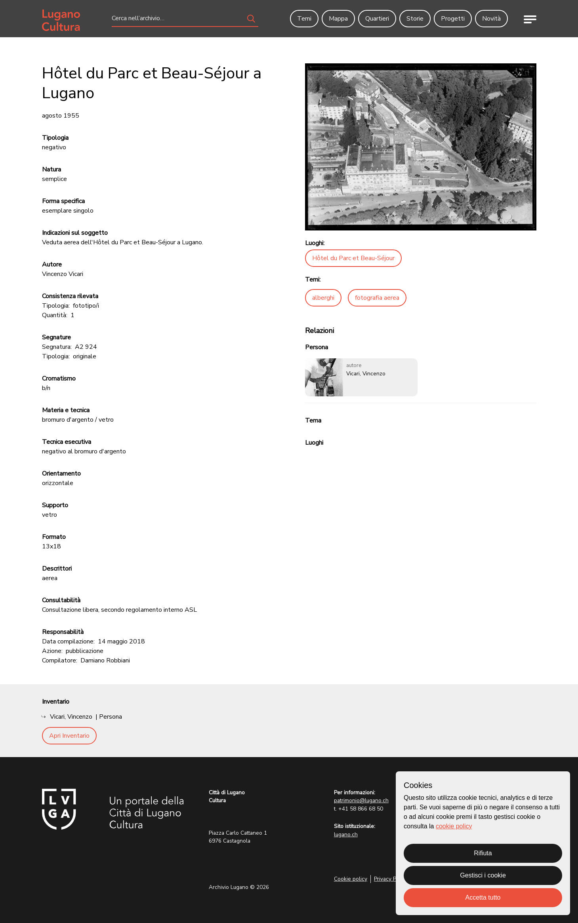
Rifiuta (483, 853)
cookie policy (454, 826)
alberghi (323, 297)
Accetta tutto (483, 897)
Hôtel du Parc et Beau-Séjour (353, 258)
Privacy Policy (391, 879)
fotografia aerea (377, 297)
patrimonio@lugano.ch (361, 800)
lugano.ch (346, 834)
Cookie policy (350, 879)
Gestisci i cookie (483, 875)
